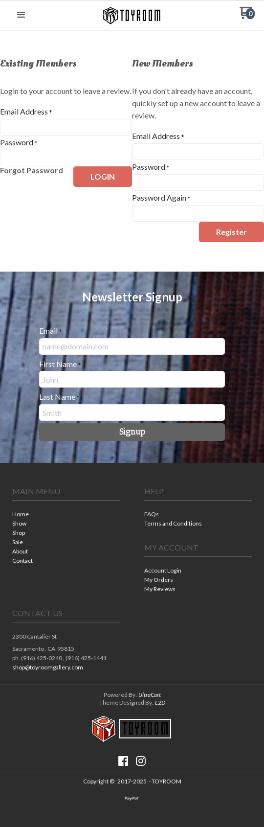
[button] (21, 15)
